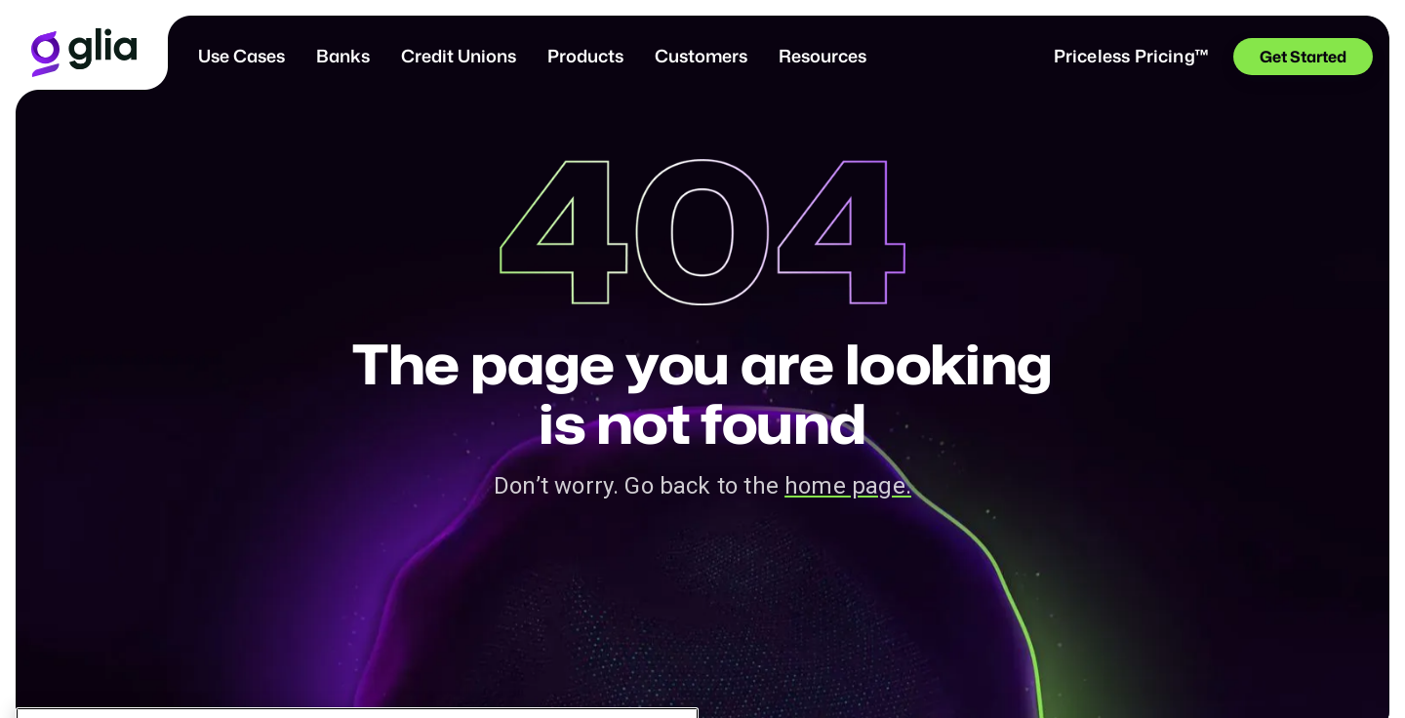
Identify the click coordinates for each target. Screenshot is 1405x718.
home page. (847, 485)
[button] (241, 56)
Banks (343, 55)
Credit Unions (458, 55)
